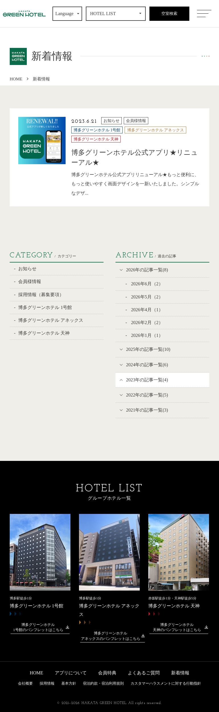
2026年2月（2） (146, 322)
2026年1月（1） (146, 335)
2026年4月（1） (146, 309)
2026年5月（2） (146, 296)
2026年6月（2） (146, 283)
